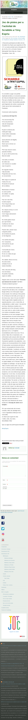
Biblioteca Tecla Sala (8, 571)
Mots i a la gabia (5, 592)
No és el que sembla (7, 598)
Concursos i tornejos (5, 549)
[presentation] (8, 497)
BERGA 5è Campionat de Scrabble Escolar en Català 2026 (13, 701)
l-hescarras (20, 39)
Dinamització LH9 (5, 553)
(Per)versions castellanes (8, 594)
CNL (12, 16)
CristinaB (16, 447)
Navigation (14, 9)
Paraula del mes (6, 600)
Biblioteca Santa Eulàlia (9, 569)
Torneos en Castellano (6, 610)
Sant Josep (6, 578)
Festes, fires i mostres (7, 585)
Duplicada (16, 39)
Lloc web (5, 488)
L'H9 (24, 39)
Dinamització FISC (5, 551)
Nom (5, 480)
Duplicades (3, 587)
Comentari (5, 466)
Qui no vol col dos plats (8, 603)
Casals (4, 573)
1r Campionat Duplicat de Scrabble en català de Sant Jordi (13, 645)
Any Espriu (15, 38)
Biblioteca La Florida (8, 564)
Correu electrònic (5, 485)
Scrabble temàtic (6, 605)
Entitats (4, 582)
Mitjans (2, 589)
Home (9, 16)
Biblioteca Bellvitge (8, 558)
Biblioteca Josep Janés (9, 562)
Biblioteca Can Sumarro (9, 560)
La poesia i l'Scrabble (7, 596)
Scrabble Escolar (5, 607)
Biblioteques (5, 555)
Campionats (4, 546)
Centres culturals (6, 576)
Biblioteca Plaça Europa (9, 567)
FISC (3, 643)
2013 (12, 38)
